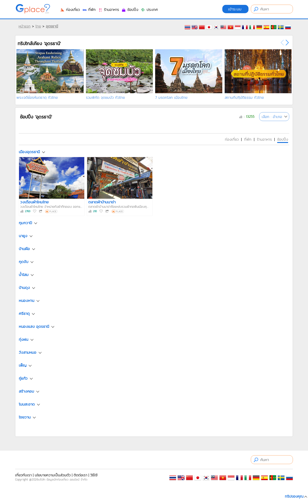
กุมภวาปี (25, 223)
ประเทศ (149, 9)
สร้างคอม (26, 391)
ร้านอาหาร (108, 9)
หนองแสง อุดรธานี (34, 327)
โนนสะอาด (27, 404)
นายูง (23, 236)
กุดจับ (23, 262)
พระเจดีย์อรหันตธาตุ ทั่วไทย (37, 97)
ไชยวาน (25, 417)
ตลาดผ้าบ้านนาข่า (102, 202)
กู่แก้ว (23, 378)
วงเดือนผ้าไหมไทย (34, 202)
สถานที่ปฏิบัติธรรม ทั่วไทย (244, 97)
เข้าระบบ (235, 9)
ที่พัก (89, 9)
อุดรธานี (52, 26)
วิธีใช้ (93, 475)
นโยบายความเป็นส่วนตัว (53, 475)
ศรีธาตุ (24, 314)
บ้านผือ (24, 249)
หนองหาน (26, 301)
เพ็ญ (22, 366)
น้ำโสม (23, 275)
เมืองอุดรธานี (29, 152)
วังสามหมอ (27, 353)
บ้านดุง (24, 288)
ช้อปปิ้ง (129, 9)
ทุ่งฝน (23, 340)
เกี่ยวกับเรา (23, 475)
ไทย (38, 26)
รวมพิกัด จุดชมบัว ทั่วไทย (105, 97)
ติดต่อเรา (80, 475)
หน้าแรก (25, 26)
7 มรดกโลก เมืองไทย (171, 97)
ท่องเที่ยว (70, 9)
